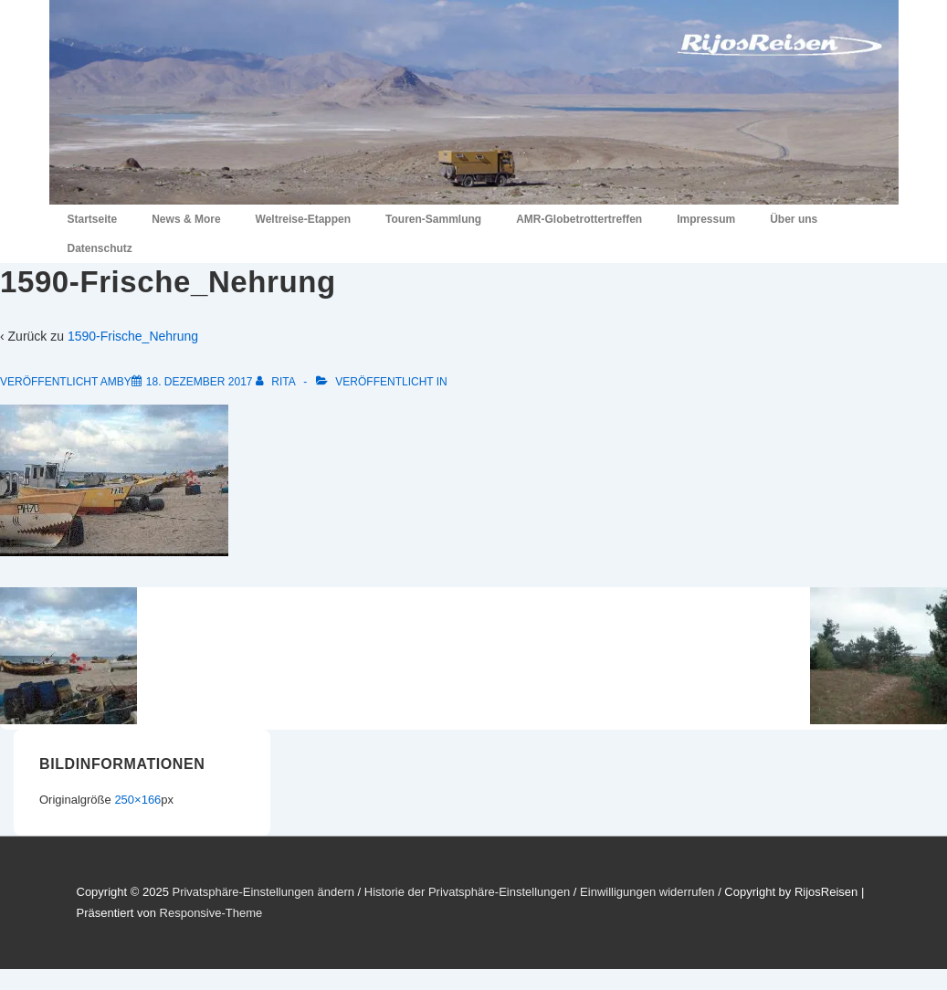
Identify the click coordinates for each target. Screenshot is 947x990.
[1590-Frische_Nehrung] (199, 381)
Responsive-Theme (211, 913)
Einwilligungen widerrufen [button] (647, 892)
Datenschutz (100, 248)
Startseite (93, 219)
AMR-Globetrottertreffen (579, 219)
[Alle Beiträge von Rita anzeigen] (277, 381)
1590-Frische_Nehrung (133, 336)
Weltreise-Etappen (303, 219)
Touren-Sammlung (433, 219)
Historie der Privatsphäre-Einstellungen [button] (467, 892)
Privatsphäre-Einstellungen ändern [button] (262, 892)
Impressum (706, 219)
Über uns (793, 219)
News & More (186, 219)
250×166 (137, 799)
